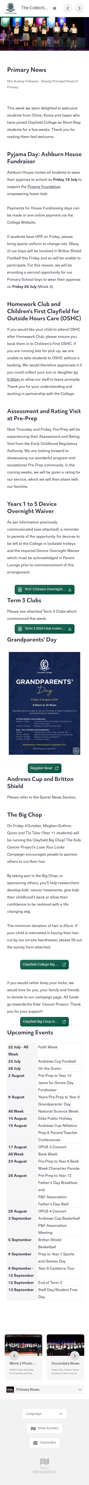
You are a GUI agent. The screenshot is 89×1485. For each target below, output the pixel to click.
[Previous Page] (67, 8)
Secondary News (66, 1363)
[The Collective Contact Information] (54, 8)
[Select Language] (44, 1414)
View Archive (44, 1428)
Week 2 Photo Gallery (23, 1363)
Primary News (27, 1389)
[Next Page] (79, 8)
